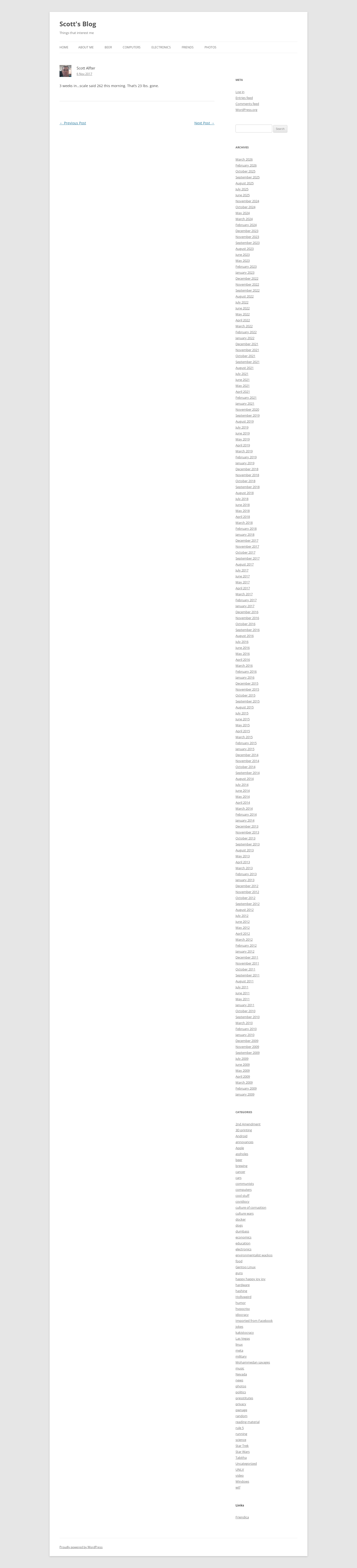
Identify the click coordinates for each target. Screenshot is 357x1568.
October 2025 (245, 171)
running (241, 1434)
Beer (108, 47)
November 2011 (247, 963)
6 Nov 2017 (84, 74)
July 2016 (242, 641)
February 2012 (246, 945)
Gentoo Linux (246, 1267)
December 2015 (247, 683)
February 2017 (246, 600)
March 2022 (244, 326)
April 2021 (243, 391)
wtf (238, 1487)
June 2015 (243, 719)
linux (239, 1344)
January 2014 (245, 820)
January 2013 (245, 880)
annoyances (244, 1142)
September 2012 (248, 903)
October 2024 (245, 207)
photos (241, 1386)
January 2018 (245, 534)
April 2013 (243, 862)
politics (241, 1392)
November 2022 (247, 284)
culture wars (245, 1213)
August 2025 (245, 183)
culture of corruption (251, 1207)
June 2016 (243, 647)
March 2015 (244, 737)
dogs (239, 1225)
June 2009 (243, 1064)
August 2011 (245, 981)
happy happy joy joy (251, 1279)
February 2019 (246, 457)
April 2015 (243, 731)
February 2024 (246, 225)
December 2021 (247, 344)
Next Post (204, 123)
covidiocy (242, 1201)
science (241, 1439)
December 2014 (247, 755)
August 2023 (245, 248)
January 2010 (245, 1035)
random (241, 1416)
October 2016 (245, 624)
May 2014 (243, 796)
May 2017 (243, 582)
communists (245, 1183)
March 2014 (244, 808)
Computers (132, 47)
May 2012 (243, 927)
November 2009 (247, 1046)
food (239, 1261)
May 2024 (243, 213)
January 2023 (245, 272)
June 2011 (243, 993)
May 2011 (243, 999)
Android (241, 1136)
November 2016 (247, 618)
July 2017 (242, 570)
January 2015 (245, 749)
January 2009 (245, 1094)
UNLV (240, 1469)
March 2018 (244, 522)
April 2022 (243, 320)
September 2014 (248, 772)
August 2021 (245, 368)
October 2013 (245, 838)
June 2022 (243, 308)
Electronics (161, 47)
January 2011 (245, 1005)
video (240, 1475)
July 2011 (242, 987)
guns (239, 1273)
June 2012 (243, 921)
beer (239, 1160)
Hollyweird (243, 1297)
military (241, 1356)
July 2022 (242, 302)
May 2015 (243, 725)
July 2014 (242, 784)
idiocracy (242, 1314)
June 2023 (243, 254)
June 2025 (243, 195)
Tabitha (241, 1457)
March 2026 (244, 159)
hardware (243, 1285)
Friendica (242, 1517)
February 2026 (246, 165)
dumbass (242, 1231)
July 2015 (242, 713)
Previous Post (73, 123)
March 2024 (244, 219)
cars (238, 1177)
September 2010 (248, 1017)
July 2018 (242, 499)
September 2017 (248, 558)
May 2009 (243, 1070)
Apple (240, 1148)
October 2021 (245, 356)
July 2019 (242, 427)
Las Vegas (243, 1338)
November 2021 (247, 350)
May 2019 (243, 439)
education (243, 1243)
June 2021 (243, 379)
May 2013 (243, 856)
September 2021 (248, 362)
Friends (188, 47)
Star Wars (243, 1451)
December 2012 (247, 886)
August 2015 (245, 707)
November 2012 (247, 892)
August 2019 (245, 421)
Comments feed (247, 103)
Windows (242, 1481)
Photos (210, 47)
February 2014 (246, 814)
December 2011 (247, 957)
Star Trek (242, 1445)
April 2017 (243, 588)
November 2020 (247, 409)
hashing (241, 1291)
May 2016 (243, 653)
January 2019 (245, 463)
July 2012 (242, 915)
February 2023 (246, 266)
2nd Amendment (248, 1124)
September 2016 (248, 630)
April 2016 (243, 659)
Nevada (241, 1374)
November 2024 (247, 201)
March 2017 (244, 594)
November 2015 (247, 689)
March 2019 (244, 451)
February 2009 (246, 1088)
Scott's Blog (78, 23)
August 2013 (245, 850)
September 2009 (248, 1052)
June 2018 (243, 504)
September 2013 (248, 844)
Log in (240, 92)
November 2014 (247, 761)
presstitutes (244, 1398)
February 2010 (246, 1029)
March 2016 (244, 665)
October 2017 (245, 552)
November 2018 (247, 475)
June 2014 (243, 790)
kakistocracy (245, 1332)
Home (64, 47)
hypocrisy (243, 1308)
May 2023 (243, 260)
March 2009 (244, 1082)
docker (241, 1219)
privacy (241, 1404)
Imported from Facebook (254, 1320)
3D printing (244, 1130)
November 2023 (247, 236)
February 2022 (246, 332)
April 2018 (243, 516)
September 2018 (248, 487)
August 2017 (245, 564)
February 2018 (246, 528)
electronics (243, 1249)
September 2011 (248, 975)
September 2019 (248, 415)
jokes (239, 1326)
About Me (86, 47)
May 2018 (243, 510)
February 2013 (246, 874)
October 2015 (245, 695)
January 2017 (245, 606)
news (239, 1380)
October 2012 (245, 898)
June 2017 (243, 576)
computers (244, 1189)
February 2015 (246, 743)
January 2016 (245, 677)
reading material (248, 1422)
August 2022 (245, 296)
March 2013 (244, 868)
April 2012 (243, 933)
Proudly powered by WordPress (81, 1547)
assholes (242, 1154)
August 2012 (245, 909)
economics (243, 1237)
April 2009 (243, 1076)
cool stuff (242, 1195)
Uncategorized (246, 1463)
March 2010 (244, 1023)
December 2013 (247, 826)
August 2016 (245, 636)
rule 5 (240, 1428)
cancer (240, 1171)
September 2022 (248, 290)
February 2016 (246, 671)
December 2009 (247, 1040)
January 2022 (245, 338)
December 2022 (247, 278)
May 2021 (243, 385)
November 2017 (247, 546)
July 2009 (242, 1058)
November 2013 (247, 832)
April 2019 (243, 445)
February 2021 (246, 397)
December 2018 (247, 469)
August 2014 (245, 778)
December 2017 (247, 540)
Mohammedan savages (253, 1362)
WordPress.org (246, 109)
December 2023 (247, 231)
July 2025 (242, 189)
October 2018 (245, 481)
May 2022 (243, 314)
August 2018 (245, 493)
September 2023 (248, 242)
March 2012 (244, 939)
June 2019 (243, 433)
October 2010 (245, 1011)
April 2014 (243, 802)
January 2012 (245, 951)
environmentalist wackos (254, 1255)
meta (239, 1350)
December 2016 (247, 612)
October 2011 (245, 969)
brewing (241, 1166)
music (240, 1368)
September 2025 (248, 177)
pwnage (241, 1410)
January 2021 (245, 403)
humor (241, 1303)
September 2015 (248, 701)
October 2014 (245, 767)
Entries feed (244, 98)
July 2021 (242, 373)
